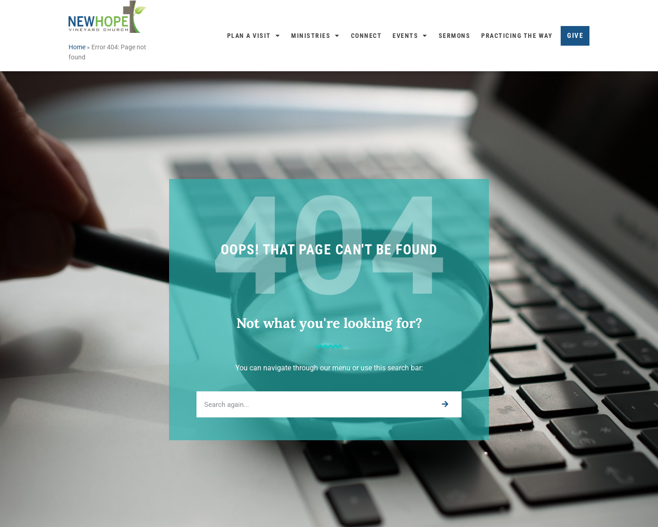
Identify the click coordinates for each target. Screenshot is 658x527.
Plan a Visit (254, 35)
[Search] (445, 404)
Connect (366, 35)
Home (77, 47)
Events (410, 35)
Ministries (315, 35)
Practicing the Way (516, 35)
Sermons (455, 35)
